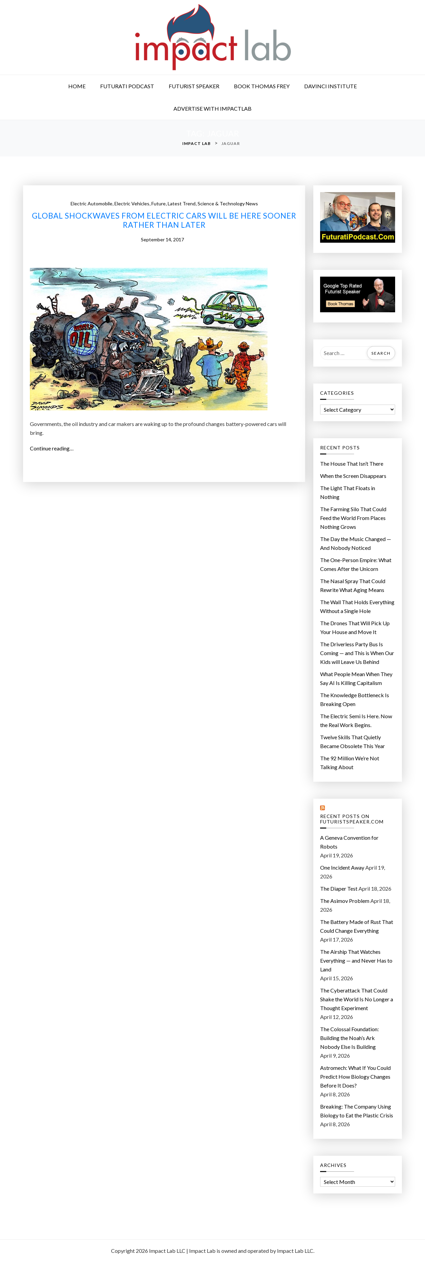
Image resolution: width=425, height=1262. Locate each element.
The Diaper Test (338, 888)
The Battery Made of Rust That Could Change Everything (356, 926)
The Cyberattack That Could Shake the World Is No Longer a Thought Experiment (356, 999)
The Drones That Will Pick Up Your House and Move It (355, 627)
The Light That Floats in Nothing (347, 492)
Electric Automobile (91, 203)
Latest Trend (182, 203)
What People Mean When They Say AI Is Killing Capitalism (356, 678)
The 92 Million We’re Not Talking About (349, 762)
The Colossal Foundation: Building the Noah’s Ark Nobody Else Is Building (349, 1038)
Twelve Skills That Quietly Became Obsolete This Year (352, 741)
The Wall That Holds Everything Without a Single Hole (357, 606)
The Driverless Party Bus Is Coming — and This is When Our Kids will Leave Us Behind (357, 653)
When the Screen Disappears (353, 475)
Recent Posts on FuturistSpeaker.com (352, 819)
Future (158, 203)
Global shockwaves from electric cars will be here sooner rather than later (164, 220)
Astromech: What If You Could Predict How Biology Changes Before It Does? (355, 1076)
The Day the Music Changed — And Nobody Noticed (355, 543)
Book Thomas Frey (262, 86)
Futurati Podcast (127, 86)
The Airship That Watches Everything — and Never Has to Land (356, 960)
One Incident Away (342, 867)
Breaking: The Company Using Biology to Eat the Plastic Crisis (356, 1110)
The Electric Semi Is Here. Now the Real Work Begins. (356, 720)
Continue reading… (54, 448)
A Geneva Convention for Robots (349, 842)
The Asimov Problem (344, 900)
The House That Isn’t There (351, 463)
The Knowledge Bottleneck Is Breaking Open (354, 699)
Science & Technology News (228, 203)
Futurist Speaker (194, 86)
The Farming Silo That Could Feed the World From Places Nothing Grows (353, 518)
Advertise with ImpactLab (212, 108)
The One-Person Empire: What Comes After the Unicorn (355, 564)
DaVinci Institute (330, 86)
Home (77, 86)
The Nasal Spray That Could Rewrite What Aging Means (352, 585)
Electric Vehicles (131, 203)
